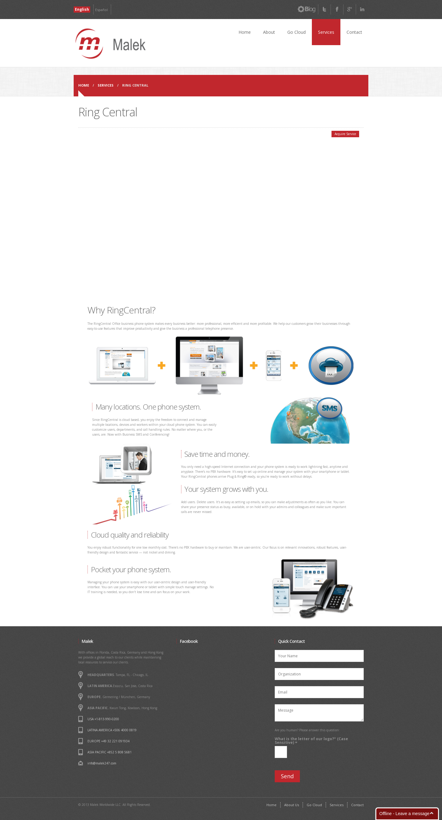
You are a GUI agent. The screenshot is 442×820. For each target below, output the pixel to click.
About (269, 32)
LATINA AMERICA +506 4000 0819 (112, 730)
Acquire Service (345, 134)
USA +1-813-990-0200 (103, 719)
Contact (354, 32)
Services (326, 32)
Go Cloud (296, 32)
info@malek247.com (101, 763)
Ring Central (135, 85)
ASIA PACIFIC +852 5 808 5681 (109, 752)
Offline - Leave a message (404, 813)
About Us (291, 805)
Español (101, 9)
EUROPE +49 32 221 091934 (108, 741)
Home (244, 32)
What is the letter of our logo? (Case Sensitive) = (311, 740)
